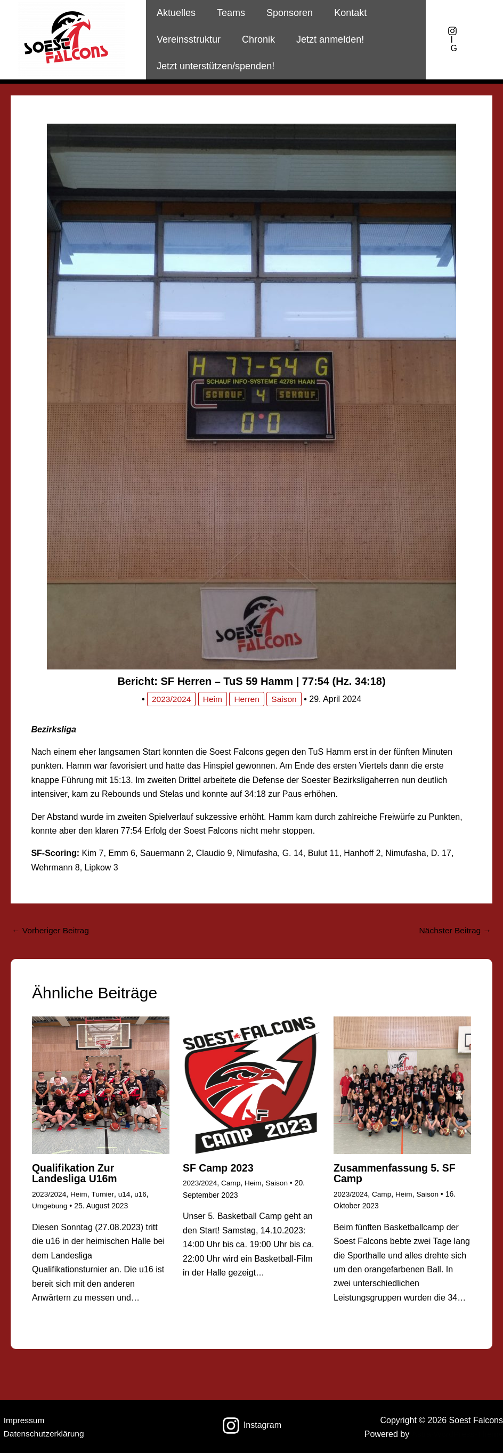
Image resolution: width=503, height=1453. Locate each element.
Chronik (255, 39)
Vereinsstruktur (188, 39)
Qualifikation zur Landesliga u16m (76, 1174)
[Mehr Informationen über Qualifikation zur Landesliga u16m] (100, 1084)
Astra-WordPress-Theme (456, 1434)
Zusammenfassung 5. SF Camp (396, 1174)
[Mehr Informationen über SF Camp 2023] (251, 1084)
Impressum (21, 1419)
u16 (142, 1194)
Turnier (104, 1194)
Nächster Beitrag (454, 930)
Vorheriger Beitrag (51, 930)
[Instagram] (251, 1425)
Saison (285, 699)
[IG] (452, 39)
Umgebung (50, 1205)
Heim (212, 699)
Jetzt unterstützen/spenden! (214, 66)
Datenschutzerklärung (41, 1434)
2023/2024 (170, 699)
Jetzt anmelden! (325, 39)
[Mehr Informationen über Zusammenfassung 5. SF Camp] (402, 1084)
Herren (247, 699)
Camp (232, 1183)
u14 (126, 1194)
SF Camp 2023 (219, 1168)
